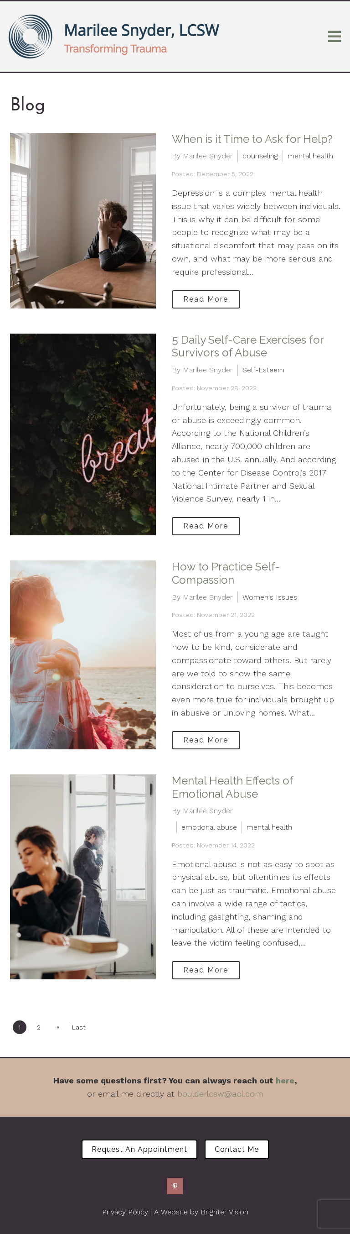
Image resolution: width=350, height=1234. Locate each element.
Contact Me (237, 1149)
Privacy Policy (125, 1212)
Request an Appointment (139, 1149)
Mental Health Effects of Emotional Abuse (232, 787)
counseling (260, 156)
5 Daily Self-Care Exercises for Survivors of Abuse (248, 346)
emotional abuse (209, 827)
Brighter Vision (224, 1212)
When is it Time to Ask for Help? (252, 139)
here (285, 1080)
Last (79, 1027)
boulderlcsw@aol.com (220, 1093)
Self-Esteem (263, 370)
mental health (310, 156)
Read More (205, 299)
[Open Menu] (334, 36)
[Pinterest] (175, 1186)
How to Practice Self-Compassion (226, 573)
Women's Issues (269, 597)
